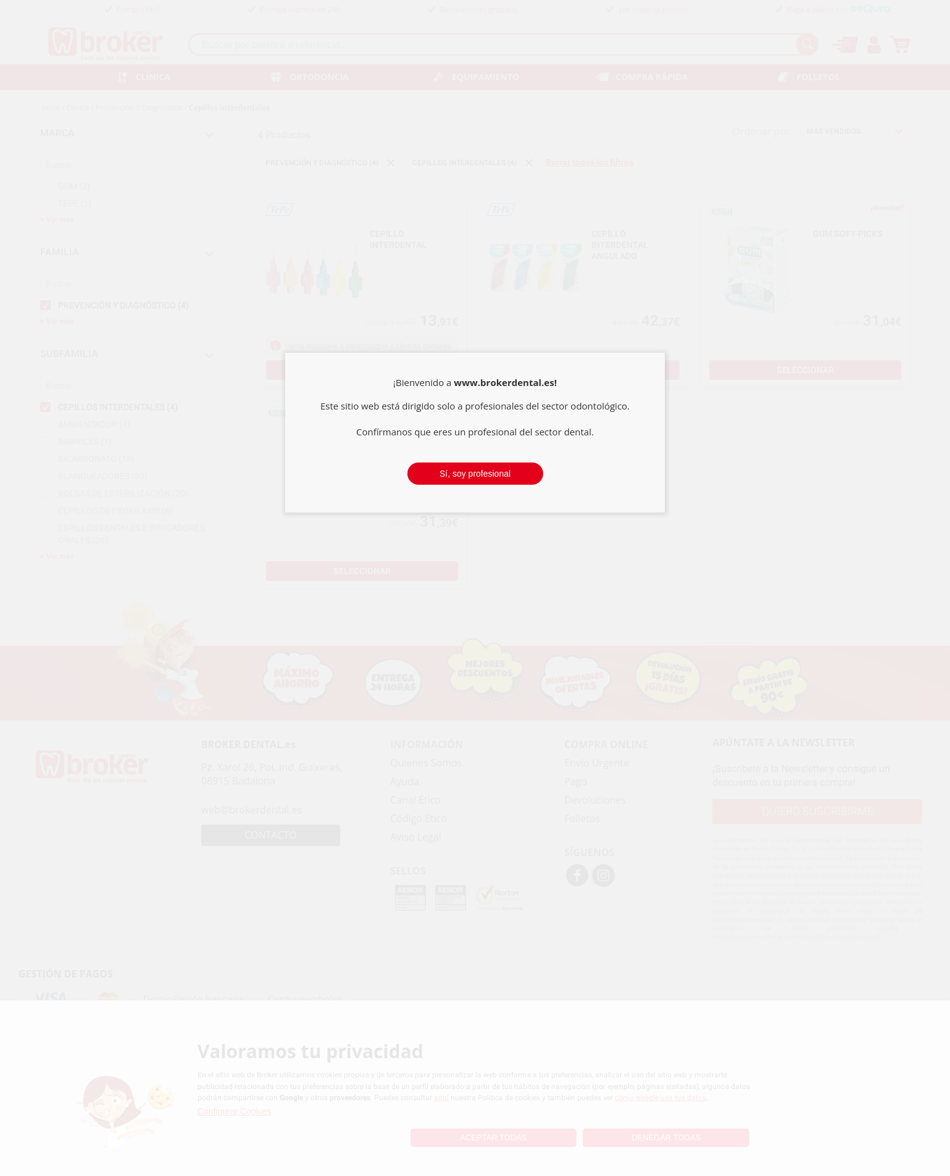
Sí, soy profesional (475, 474)
